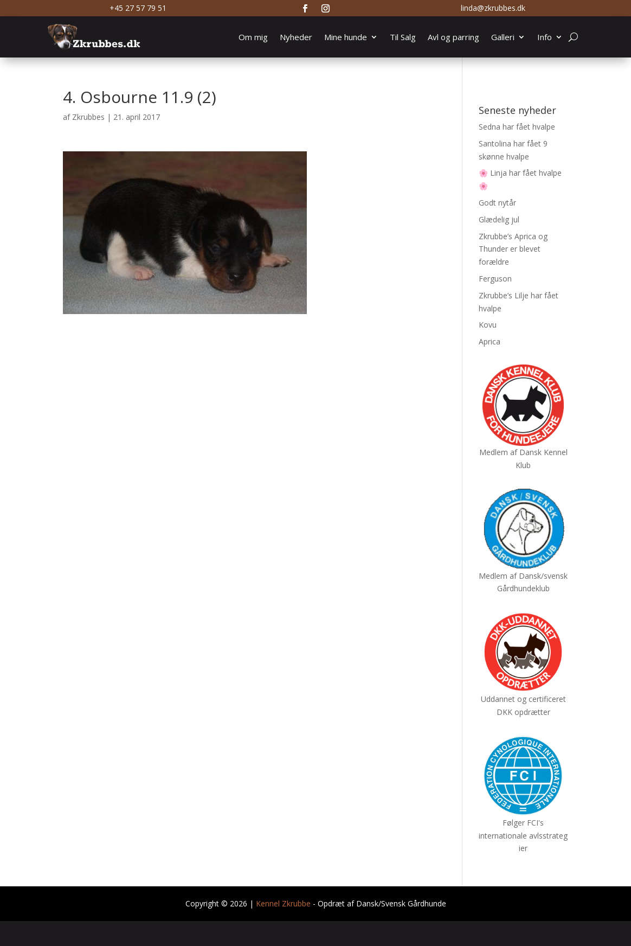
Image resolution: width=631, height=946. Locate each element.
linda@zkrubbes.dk (493, 8)
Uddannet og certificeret (523, 699)
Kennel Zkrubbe (283, 903)
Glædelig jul (499, 219)
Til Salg (403, 36)
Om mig (253, 36)
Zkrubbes (88, 117)
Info (544, 36)
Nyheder (296, 36)
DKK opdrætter (523, 712)
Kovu (488, 324)
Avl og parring (453, 36)
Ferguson (495, 278)
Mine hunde (345, 36)
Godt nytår (497, 202)
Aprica (489, 341)
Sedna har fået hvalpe (517, 127)
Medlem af (498, 452)
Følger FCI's (523, 822)
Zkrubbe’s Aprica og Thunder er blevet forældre (513, 249)
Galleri (502, 36)
